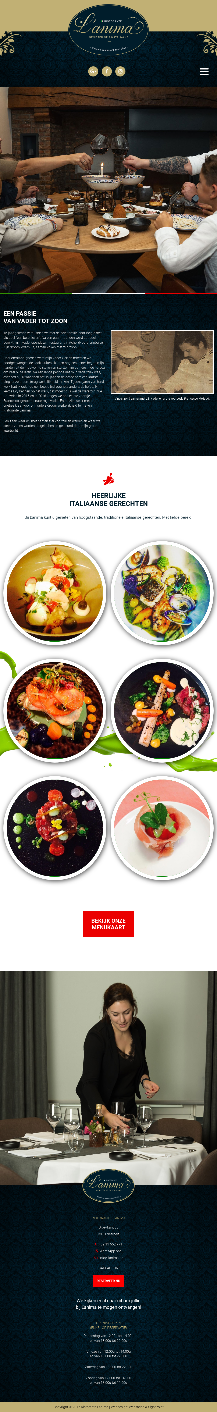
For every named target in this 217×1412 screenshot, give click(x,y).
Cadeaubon (108, 1268)
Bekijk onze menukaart (108, 924)
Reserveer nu (108, 1281)
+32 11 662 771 (110, 1244)
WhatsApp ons (110, 1251)
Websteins (136, 1407)
